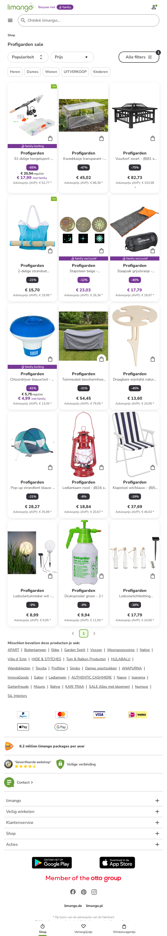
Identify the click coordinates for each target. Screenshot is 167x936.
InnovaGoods (18, 677)
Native (145, 649)
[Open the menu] (10, 20)
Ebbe (55, 649)
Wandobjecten (19, 668)
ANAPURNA (132, 668)
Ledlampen (57, 677)
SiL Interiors (17, 695)
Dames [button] (32, 71)
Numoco (141, 686)
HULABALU (120, 659)
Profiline (58, 668)
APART (13, 649)
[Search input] (87, 20)
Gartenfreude (18, 686)
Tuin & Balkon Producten (86, 659)
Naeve (121, 677)
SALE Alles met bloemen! (109, 686)
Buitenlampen (35, 649)
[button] (28, 57)
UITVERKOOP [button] (75, 71)
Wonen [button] (51, 71)
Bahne (55, 686)
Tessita (40, 668)
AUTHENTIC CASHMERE (91, 677)
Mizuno (39, 686)
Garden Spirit (74, 649)
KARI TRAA (74, 686)
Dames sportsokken (101, 668)
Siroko (75, 668)
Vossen (96, 649)
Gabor (39, 677)
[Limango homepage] (21, 7)
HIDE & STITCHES (46, 659)
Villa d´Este (17, 659)
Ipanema (138, 677)
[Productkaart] (32, 138)
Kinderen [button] (100, 71)
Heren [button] (15, 71)
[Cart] (50, 138)
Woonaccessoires (121, 649)
